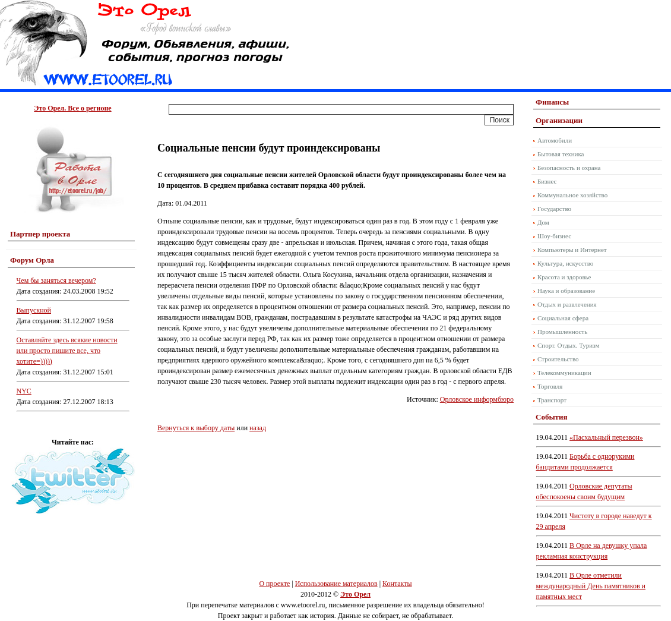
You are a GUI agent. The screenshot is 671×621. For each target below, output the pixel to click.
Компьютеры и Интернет (572, 249)
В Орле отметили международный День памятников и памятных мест (591, 586)
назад (257, 428)
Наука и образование (566, 290)
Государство (554, 208)
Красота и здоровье (564, 276)
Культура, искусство (565, 263)
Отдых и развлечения (567, 304)
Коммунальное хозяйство (572, 194)
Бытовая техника (560, 153)
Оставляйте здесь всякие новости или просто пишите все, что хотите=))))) (67, 350)
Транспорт (551, 400)
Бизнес (546, 181)
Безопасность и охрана (568, 167)
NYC (24, 391)
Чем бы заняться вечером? (56, 280)
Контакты (397, 583)
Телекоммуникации (564, 372)
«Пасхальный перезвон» (606, 437)
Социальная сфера (562, 317)
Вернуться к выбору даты (196, 428)
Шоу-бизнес (554, 235)
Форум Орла (32, 260)
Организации (559, 120)
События (551, 416)
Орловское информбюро (477, 399)
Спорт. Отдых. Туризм (568, 345)
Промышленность (562, 331)
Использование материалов (336, 583)
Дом (543, 222)
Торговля (549, 386)
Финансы (552, 101)
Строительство (558, 358)
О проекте (274, 583)
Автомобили (554, 140)
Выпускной (34, 310)
